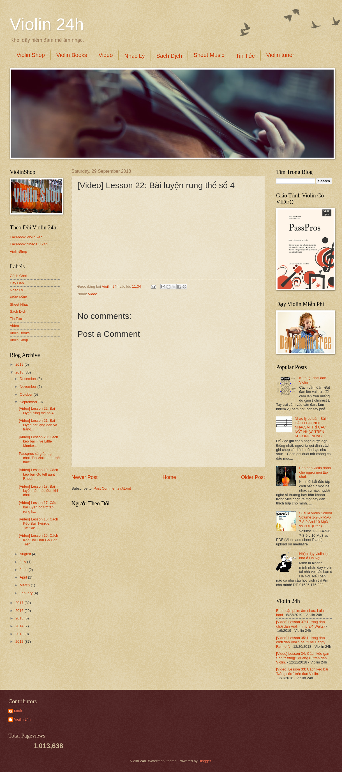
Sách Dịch (169, 56)
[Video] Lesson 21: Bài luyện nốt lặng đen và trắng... (38, 424)
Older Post (253, 477)
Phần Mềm (18, 297)
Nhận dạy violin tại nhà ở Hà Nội (314, 556)
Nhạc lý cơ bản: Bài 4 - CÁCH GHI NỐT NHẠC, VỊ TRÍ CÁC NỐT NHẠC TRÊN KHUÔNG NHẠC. (313, 427)
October (26, 394)
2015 (19, 618)
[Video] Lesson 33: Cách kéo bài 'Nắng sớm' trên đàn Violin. (302, 671)
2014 (19, 626)
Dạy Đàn (17, 283)
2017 (19, 603)
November (28, 386)
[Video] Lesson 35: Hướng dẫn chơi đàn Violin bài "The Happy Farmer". (300, 642)
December (28, 379)
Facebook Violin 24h (26, 237)
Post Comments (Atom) (112, 488)
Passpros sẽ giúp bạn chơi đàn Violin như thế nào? (39, 457)
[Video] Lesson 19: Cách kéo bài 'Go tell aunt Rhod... (38, 474)
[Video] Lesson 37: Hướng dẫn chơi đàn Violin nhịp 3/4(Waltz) (300, 624)
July (23, 562)
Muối (18, 711)
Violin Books (71, 55)
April (24, 577)
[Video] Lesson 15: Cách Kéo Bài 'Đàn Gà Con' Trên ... (38, 539)
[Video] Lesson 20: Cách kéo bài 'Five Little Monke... (38, 441)
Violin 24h (47, 24)
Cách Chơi (18, 276)
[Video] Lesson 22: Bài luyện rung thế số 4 (37, 410)
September (29, 402)
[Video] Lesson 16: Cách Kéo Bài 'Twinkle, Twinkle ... (38, 523)
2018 (19, 372)
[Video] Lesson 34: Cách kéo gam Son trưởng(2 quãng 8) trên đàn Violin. (303, 657)
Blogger (204, 761)
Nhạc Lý (134, 56)
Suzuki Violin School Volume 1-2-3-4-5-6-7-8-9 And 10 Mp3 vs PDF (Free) (315, 519)
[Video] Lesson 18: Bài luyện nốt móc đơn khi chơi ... (38, 490)
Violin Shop (31, 55)
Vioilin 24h (111, 286)
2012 (19, 641)
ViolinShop (18, 251)
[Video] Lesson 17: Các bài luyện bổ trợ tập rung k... (37, 507)
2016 (19, 611)
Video (106, 55)
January (26, 593)
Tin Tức (245, 56)
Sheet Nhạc (19, 304)
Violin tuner (280, 55)
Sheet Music (208, 55)
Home (169, 477)
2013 (19, 634)
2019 (19, 364)
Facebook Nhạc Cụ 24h (29, 244)
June (24, 570)
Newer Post (84, 477)
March (25, 585)
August (26, 554)
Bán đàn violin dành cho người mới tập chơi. (315, 472)
